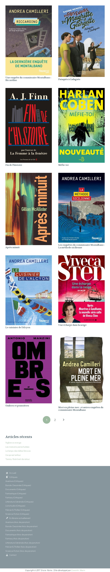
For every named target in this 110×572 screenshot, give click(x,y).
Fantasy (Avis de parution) (17, 538)
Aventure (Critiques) (14, 481)
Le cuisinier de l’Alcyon (17, 327)
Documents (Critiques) (15, 489)
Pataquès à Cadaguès (69, 79)
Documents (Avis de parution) (18, 530)
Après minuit (12, 247)
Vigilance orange (13, 442)
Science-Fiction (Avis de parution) (20, 550)
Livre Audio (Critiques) (15, 505)
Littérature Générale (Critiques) (19, 501)
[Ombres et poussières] (28, 337)
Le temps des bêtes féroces (18, 450)
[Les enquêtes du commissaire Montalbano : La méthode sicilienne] (81, 174)
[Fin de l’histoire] (28, 89)
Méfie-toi (63, 165)
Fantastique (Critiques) (15, 493)
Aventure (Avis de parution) (17, 522)
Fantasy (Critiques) (14, 497)
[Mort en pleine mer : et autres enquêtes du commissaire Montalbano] (81, 337)
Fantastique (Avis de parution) (19, 534)
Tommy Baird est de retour (17, 459)
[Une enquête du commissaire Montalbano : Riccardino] (28, 7)
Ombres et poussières (17, 405)
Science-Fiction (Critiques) (17, 513)
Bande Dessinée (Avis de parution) (21, 526)
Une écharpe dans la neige (72, 325)
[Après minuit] (28, 174)
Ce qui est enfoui (13, 454)
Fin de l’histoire (13, 165)
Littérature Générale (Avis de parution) (22, 542)
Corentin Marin (78, 570)
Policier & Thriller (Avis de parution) (20, 546)
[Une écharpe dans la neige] (81, 257)
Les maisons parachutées (17, 446)
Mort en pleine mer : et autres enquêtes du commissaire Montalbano (80, 408)
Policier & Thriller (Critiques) (17, 509)
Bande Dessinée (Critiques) (18, 485)
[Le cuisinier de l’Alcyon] (28, 257)
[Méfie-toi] (81, 89)
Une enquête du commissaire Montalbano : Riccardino (28, 79)
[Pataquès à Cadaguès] (81, 7)
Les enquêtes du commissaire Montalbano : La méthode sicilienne (81, 246)
